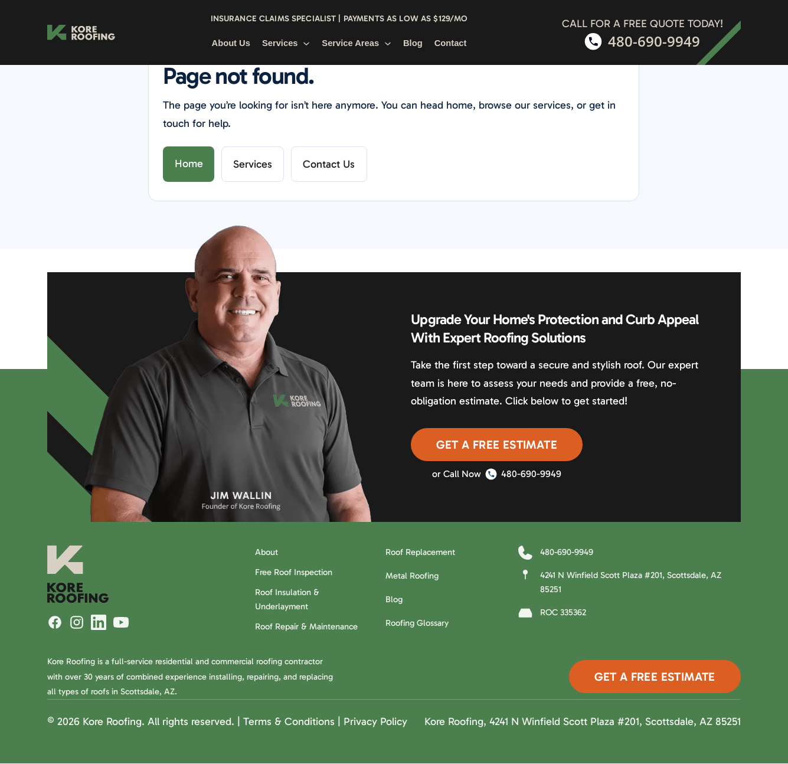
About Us (231, 43)
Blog (413, 43)
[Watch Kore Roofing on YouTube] (121, 622)
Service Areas (356, 43)
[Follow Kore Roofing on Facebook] (55, 622)
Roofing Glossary (417, 623)
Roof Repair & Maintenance (306, 626)
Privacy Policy (375, 721)
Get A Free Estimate (496, 444)
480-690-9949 (523, 474)
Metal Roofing (412, 575)
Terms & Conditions (289, 721)
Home (189, 163)
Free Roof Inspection (293, 572)
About (266, 552)
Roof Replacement (420, 552)
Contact (450, 43)
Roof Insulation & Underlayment (287, 599)
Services (286, 43)
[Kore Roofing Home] (81, 32)
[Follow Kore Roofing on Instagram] (76, 622)
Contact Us (329, 164)
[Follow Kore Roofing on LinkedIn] (98, 622)
